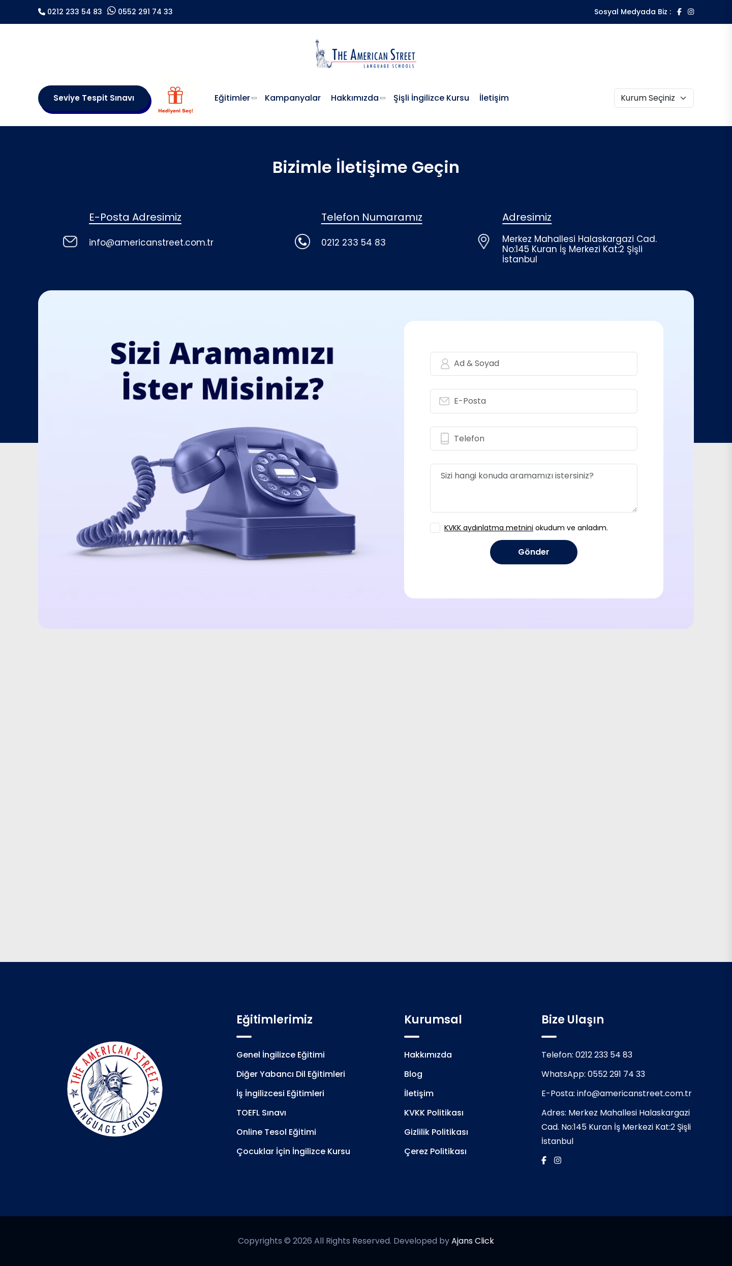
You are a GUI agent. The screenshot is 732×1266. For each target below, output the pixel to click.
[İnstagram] (691, 12)
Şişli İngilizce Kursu (431, 98)
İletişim (494, 98)
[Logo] (366, 52)
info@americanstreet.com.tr (634, 1093)
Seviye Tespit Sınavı (93, 98)
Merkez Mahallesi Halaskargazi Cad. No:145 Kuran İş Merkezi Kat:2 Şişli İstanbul (616, 1127)
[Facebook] (679, 12)
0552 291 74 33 (145, 12)
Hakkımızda (355, 98)
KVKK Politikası (434, 1113)
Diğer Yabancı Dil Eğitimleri (290, 1074)
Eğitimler (232, 98)
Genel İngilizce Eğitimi (280, 1055)
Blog (413, 1074)
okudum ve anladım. (526, 528)
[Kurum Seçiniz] (654, 98)
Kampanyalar (293, 98)
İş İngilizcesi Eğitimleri (280, 1093)
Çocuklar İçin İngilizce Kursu (293, 1151)
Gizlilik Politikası (436, 1132)
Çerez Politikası (435, 1151)
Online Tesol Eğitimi (276, 1132)
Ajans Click (472, 1241)
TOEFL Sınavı (261, 1113)
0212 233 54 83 (74, 12)
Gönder (534, 552)
